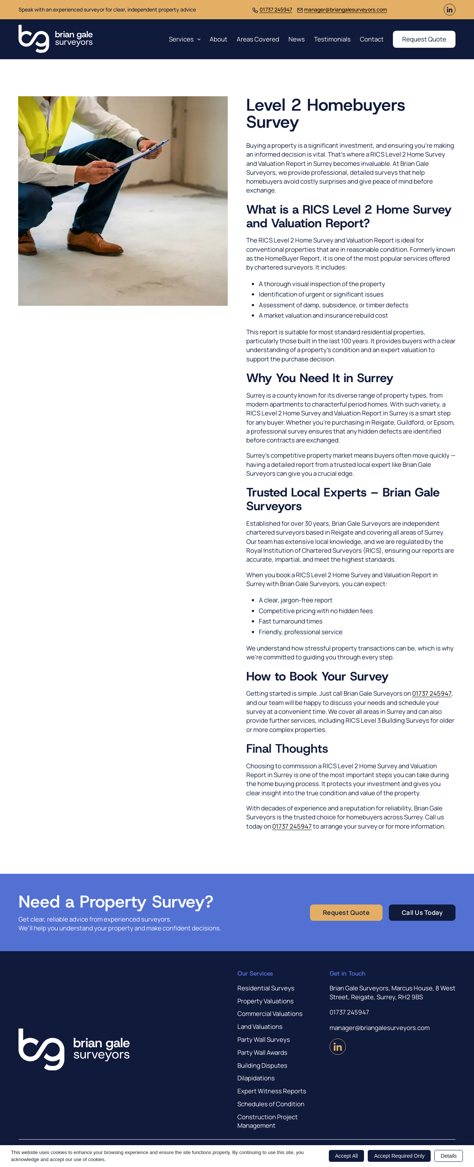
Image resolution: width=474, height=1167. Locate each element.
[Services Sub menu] (198, 39)
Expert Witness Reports (271, 1091)
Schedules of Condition (270, 1104)
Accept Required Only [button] (399, 1156)
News (296, 39)
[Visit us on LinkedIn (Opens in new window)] (449, 13)
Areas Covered (258, 39)
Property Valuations (265, 1001)
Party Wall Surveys (263, 1039)
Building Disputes (262, 1065)
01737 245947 (276, 9)
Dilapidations (256, 1078)
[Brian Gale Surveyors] (56, 39)
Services (181, 39)
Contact (372, 39)
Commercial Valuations (270, 1013)
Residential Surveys (265, 988)
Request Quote (424, 39)
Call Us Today (422, 912)
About (218, 39)
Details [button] (449, 1156)
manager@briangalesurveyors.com (345, 9)
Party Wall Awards (262, 1052)
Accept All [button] (346, 1156)
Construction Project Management (267, 1121)
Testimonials (332, 39)
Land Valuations (260, 1026)
